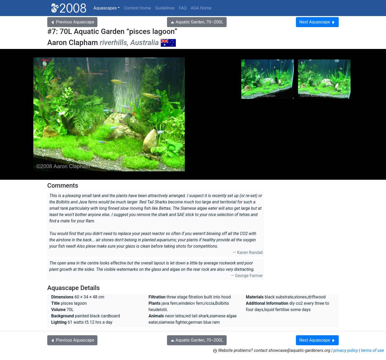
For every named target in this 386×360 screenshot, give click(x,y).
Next (317, 21)
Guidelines (165, 8)
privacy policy (345, 350)
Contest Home (137, 8)
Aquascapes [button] (105, 8)
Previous (72, 21)
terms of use (372, 350)
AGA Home (201, 8)
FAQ (182, 8)
